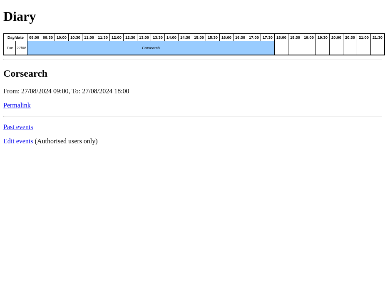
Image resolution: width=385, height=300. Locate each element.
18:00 (281, 37)
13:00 (144, 37)
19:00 (309, 37)
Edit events (18, 141)
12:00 (117, 37)
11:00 (89, 37)
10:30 (75, 37)
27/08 (21, 48)
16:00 (226, 37)
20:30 (350, 37)
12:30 (130, 37)
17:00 (254, 37)
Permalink (17, 105)
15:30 (213, 37)
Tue (10, 48)
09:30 (48, 37)
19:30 (323, 37)
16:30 (240, 37)
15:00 (199, 37)
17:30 (268, 37)
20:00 (336, 37)
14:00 (171, 37)
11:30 (103, 37)
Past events (18, 126)
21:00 (364, 37)
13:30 (158, 37)
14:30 (185, 37)
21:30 (378, 37)
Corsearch (151, 48)
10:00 (62, 37)
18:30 (295, 37)
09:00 (34, 37)
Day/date (15, 37)
